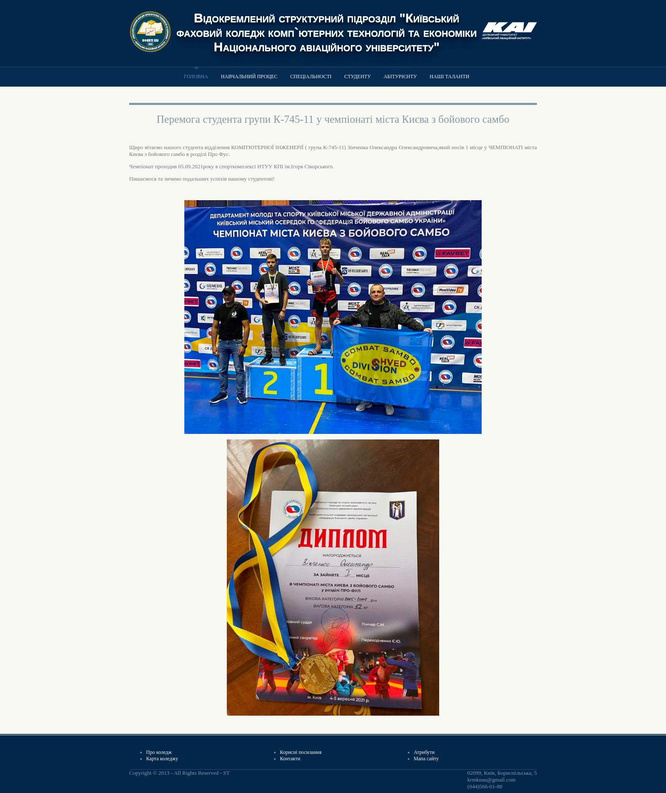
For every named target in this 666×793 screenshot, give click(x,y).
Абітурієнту (400, 76)
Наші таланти (449, 76)
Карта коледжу (162, 759)
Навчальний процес (249, 76)
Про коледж (159, 752)
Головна (196, 76)
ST (226, 773)
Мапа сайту (426, 759)
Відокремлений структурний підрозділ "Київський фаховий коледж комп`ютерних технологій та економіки (327, 25)
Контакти (290, 759)
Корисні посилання (301, 752)
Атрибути (424, 752)
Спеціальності (310, 76)
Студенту (357, 76)
